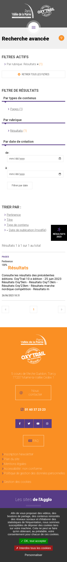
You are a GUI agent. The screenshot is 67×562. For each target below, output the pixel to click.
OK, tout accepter (33, 540)
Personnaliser (33, 554)
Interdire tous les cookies (33, 548)
